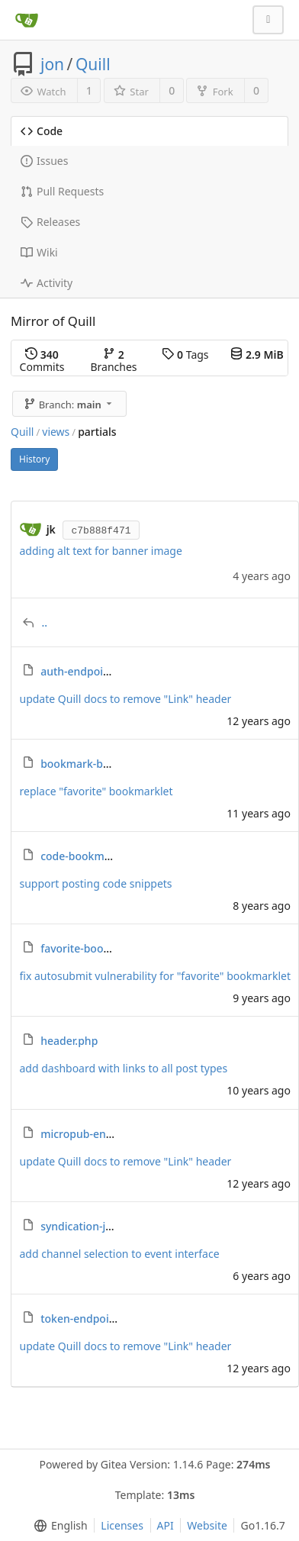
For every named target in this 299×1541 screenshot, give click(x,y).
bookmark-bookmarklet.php (112, 763)
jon (52, 64)
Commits (42, 360)
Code (42, 131)
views (55, 431)
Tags (185, 354)
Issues (44, 160)
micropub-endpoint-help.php (114, 1134)
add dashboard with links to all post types (124, 1068)
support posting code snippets (96, 883)
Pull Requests (62, 191)
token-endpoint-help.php (104, 1318)
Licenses (122, 1525)
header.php (69, 1040)
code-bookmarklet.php (98, 856)
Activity (46, 283)
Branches (113, 360)
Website (207, 1525)
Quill (93, 64)
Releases (50, 221)
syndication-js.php (86, 1226)
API (165, 1525)
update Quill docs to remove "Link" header (126, 699)
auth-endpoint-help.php (101, 671)
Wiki (39, 252)
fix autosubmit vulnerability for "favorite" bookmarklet (155, 976)
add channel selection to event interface (120, 1253)
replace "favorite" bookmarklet (96, 791)
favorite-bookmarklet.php (106, 948)
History (34, 459)
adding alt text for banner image (101, 550)
